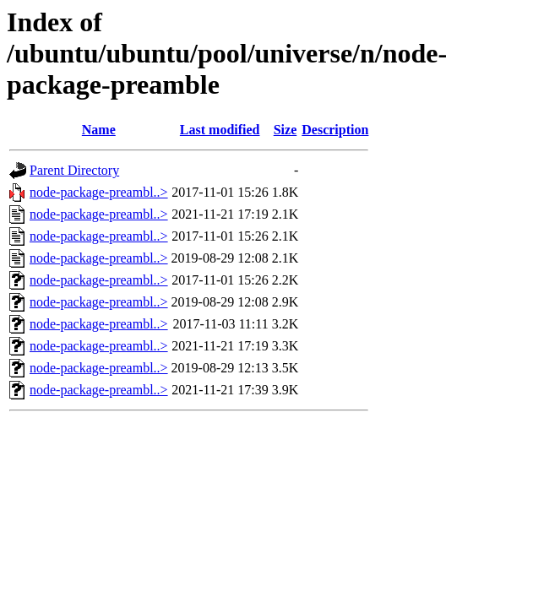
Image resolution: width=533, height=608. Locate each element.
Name (99, 129)
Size (285, 129)
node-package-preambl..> (99, 192)
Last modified (220, 129)
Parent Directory (74, 170)
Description (335, 129)
